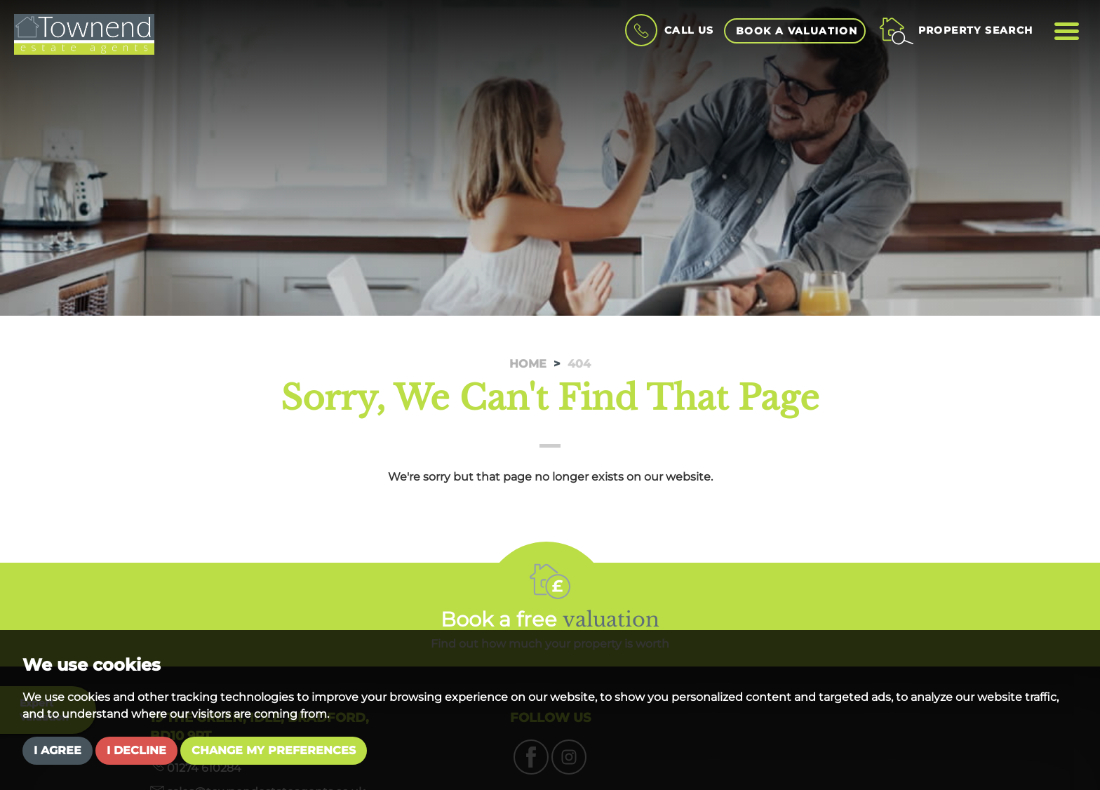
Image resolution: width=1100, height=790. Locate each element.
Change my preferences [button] (274, 750)
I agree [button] (57, 750)
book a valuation (796, 31)
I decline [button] (136, 750)
